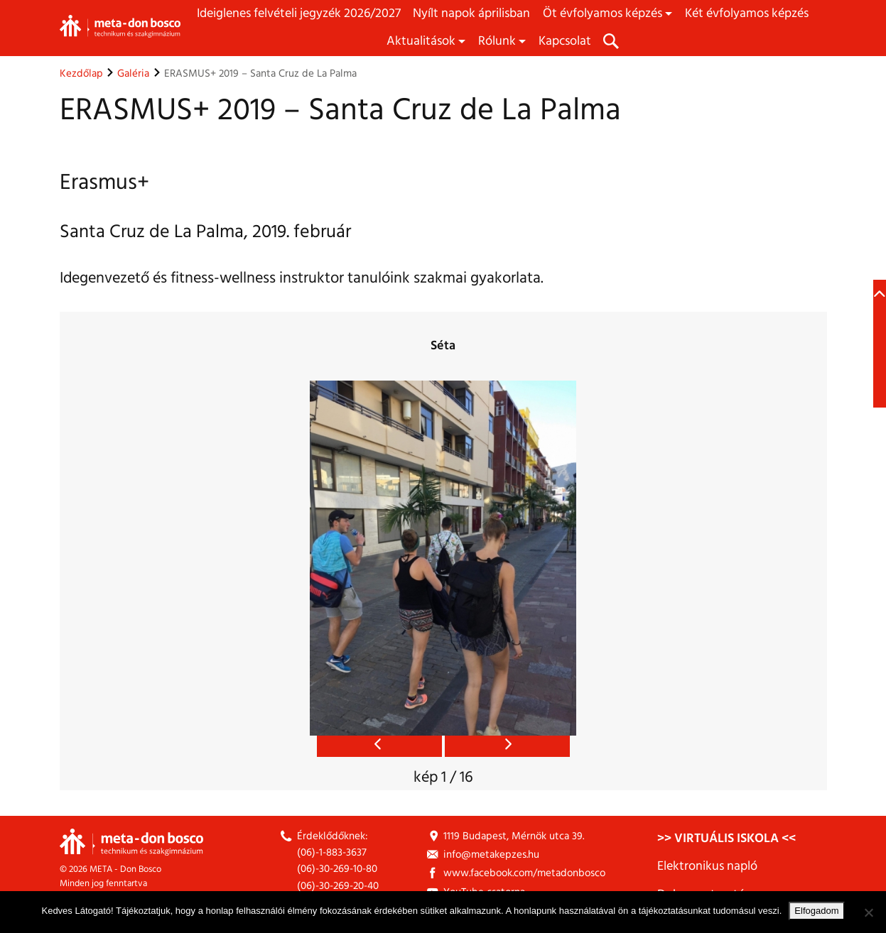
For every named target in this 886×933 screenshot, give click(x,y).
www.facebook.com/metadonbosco (524, 873)
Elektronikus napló (707, 866)
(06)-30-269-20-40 (338, 885)
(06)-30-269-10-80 (337, 868)
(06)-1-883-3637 (332, 852)
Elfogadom (816, 910)
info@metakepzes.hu (491, 854)
